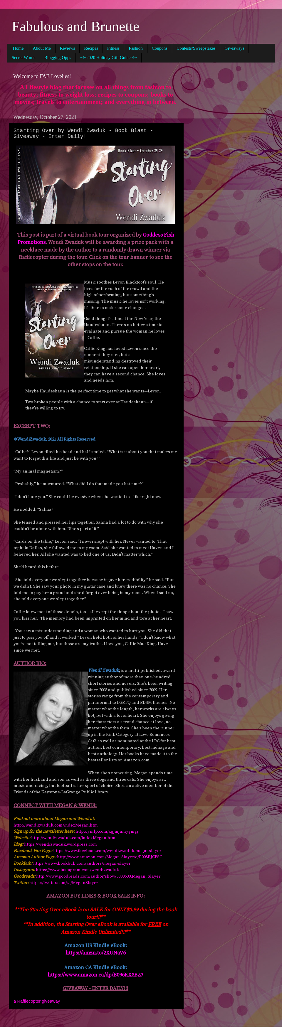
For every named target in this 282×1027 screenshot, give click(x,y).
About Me (42, 48)
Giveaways (234, 48)
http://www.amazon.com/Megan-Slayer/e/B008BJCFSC (109, 857)
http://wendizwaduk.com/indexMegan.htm (56, 825)
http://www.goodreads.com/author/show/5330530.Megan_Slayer (98, 876)
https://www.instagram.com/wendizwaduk (77, 870)
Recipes (91, 48)
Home (18, 48)
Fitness (113, 48)
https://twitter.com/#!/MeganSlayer (63, 883)
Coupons (159, 48)
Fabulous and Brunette (76, 26)
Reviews (67, 48)
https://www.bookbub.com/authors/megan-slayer (81, 863)
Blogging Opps (57, 57)
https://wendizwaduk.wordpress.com (60, 844)
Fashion (136, 48)
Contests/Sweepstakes (196, 48)
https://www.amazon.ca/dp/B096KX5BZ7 (95, 975)
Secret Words (23, 57)
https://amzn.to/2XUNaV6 (96, 953)
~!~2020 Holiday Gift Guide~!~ (108, 57)
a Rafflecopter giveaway (37, 1001)
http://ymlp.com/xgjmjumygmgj (106, 831)
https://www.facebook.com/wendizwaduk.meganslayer (107, 851)
